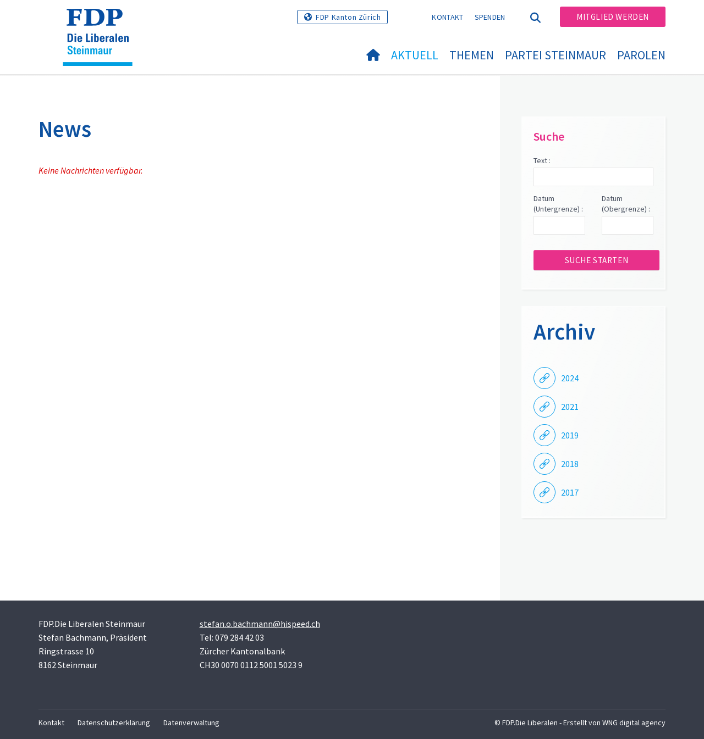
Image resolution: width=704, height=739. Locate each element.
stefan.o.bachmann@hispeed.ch (260, 623)
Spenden (490, 17)
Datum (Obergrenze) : (626, 203)
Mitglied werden (612, 17)
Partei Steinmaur (555, 55)
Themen (471, 55)
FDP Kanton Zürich (348, 17)
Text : (542, 160)
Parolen (641, 55)
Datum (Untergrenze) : (558, 203)
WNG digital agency (634, 722)
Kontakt (447, 17)
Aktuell (414, 55)
